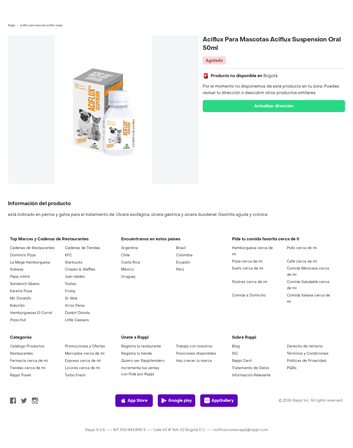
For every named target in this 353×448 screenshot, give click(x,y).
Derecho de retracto (305, 346)
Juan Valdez (75, 276)
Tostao (70, 284)
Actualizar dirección (274, 106)
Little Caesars (77, 320)
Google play (176, 401)
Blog (236, 346)
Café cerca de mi (302, 261)
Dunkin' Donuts (77, 312)
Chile (125, 255)
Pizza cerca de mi (247, 261)
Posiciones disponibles (196, 353)
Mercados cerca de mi (85, 353)
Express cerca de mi (83, 360)
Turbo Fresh (75, 375)
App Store (134, 401)
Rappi (11, 25)
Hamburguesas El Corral (31, 312)
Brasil (181, 248)
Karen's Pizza (21, 291)
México (127, 269)
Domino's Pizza (23, 255)
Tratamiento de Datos (250, 368)
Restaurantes (21, 353)
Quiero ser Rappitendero (143, 360)
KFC (68, 255)
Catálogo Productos (27, 346)
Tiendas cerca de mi (27, 368)
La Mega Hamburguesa (30, 262)
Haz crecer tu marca (194, 360)
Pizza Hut (18, 320)
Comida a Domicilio (249, 295)
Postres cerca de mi (249, 282)
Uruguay (128, 276)
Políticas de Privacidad (306, 360)
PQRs (292, 368)
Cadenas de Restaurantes (32, 248)
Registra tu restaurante (141, 346)
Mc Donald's (20, 298)
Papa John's (20, 276)
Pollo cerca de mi (302, 248)
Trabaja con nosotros (194, 346)
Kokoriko (17, 305)
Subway (16, 269)
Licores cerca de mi (82, 368)
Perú (180, 269)
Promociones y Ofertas (85, 346)
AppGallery (219, 401)
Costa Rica (130, 262)
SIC (235, 353)
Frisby (70, 291)
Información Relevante (251, 375)
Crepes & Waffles (80, 269)
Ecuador (183, 262)
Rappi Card (241, 360)
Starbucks (73, 262)
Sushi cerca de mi (247, 268)
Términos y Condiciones (308, 353)
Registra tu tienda (136, 353)
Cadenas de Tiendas (82, 248)
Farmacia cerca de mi (29, 360)
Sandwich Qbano (24, 284)
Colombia (184, 255)
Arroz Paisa (75, 305)
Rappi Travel (20, 375)
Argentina (129, 248)
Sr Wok (71, 298)
